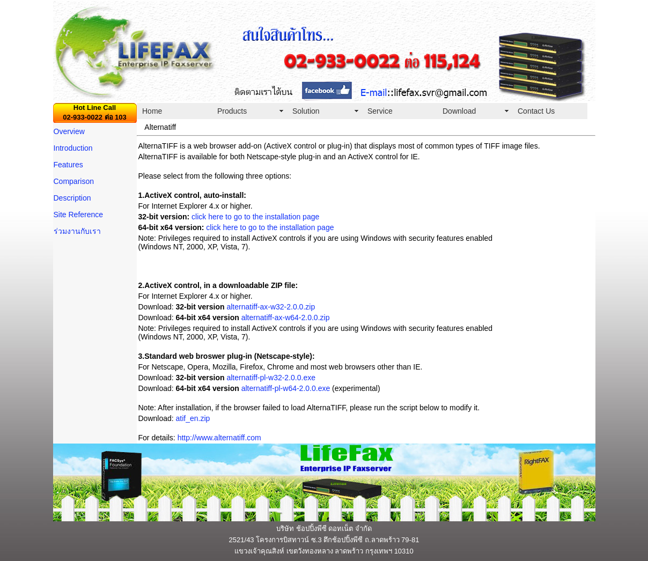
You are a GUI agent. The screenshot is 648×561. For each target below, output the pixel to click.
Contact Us (536, 111)
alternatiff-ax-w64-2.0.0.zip (285, 317)
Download (459, 111)
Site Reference (79, 214)
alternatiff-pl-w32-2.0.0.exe (270, 377)
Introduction (73, 148)
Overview (69, 131)
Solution (306, 111)
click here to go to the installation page (255, 216)
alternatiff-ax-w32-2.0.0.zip (270, 306)
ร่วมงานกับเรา (77, 231)
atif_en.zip (193, 418)
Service (380, 111)
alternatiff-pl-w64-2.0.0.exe (286, 388)
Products (232, 111)
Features (68, 164)
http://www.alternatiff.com (219, 437)
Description (72, 198)
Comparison (74, 181)
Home (152, 111)
